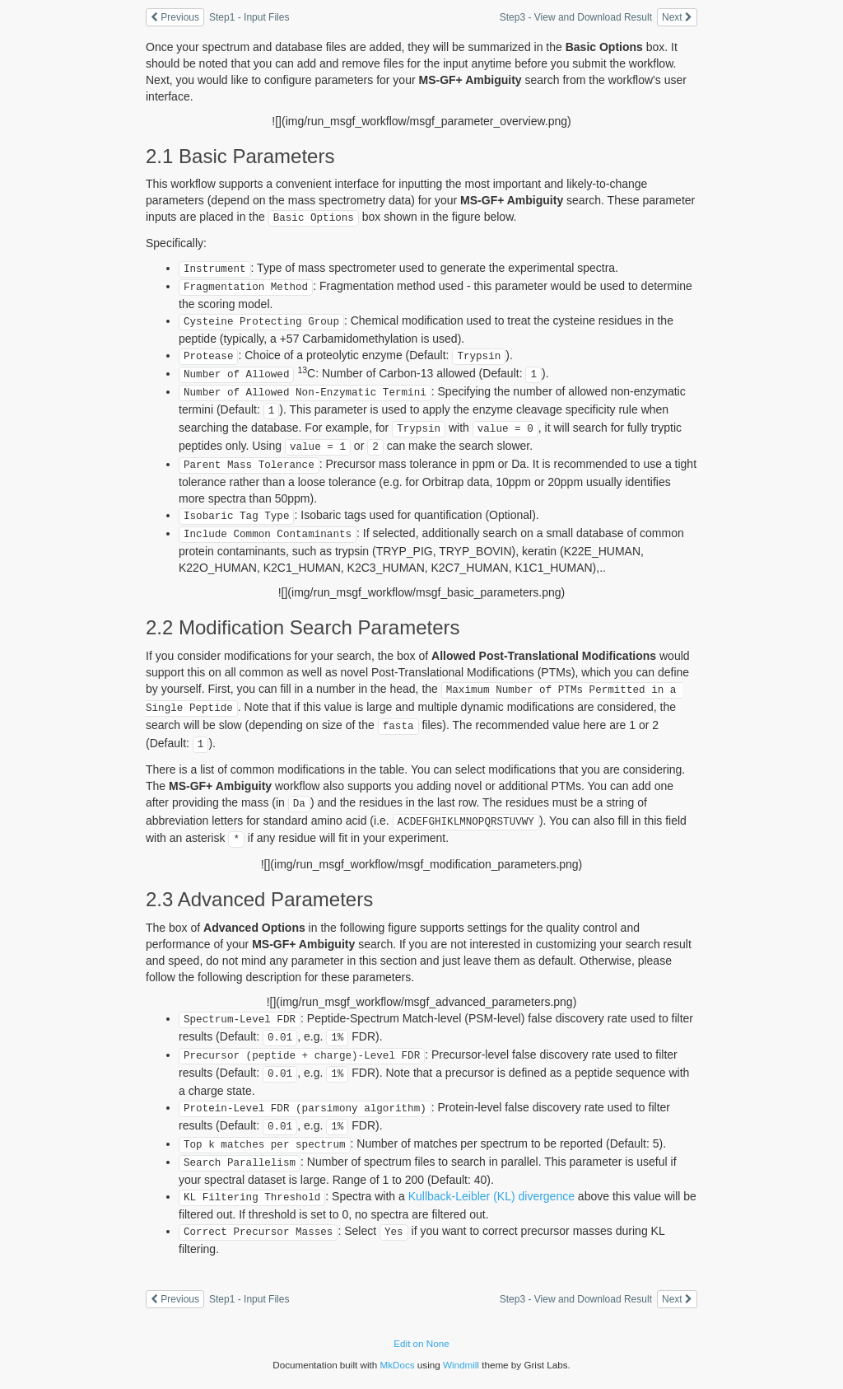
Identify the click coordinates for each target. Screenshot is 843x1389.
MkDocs (397, 1364)
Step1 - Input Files (249, 17)
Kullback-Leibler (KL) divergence (491, 1196)
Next (677, 17)
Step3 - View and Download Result (576, 17)
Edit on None (421, 1343)
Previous (175, 17)
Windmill (461, 1364)
